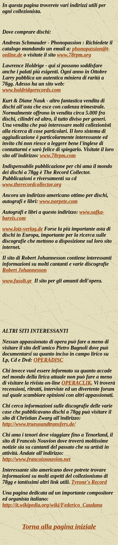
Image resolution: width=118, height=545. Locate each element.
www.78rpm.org (74, 55)
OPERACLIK (76, 383)
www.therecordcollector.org (31, 184)
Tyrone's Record (89, 482)
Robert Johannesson (24, 270)
